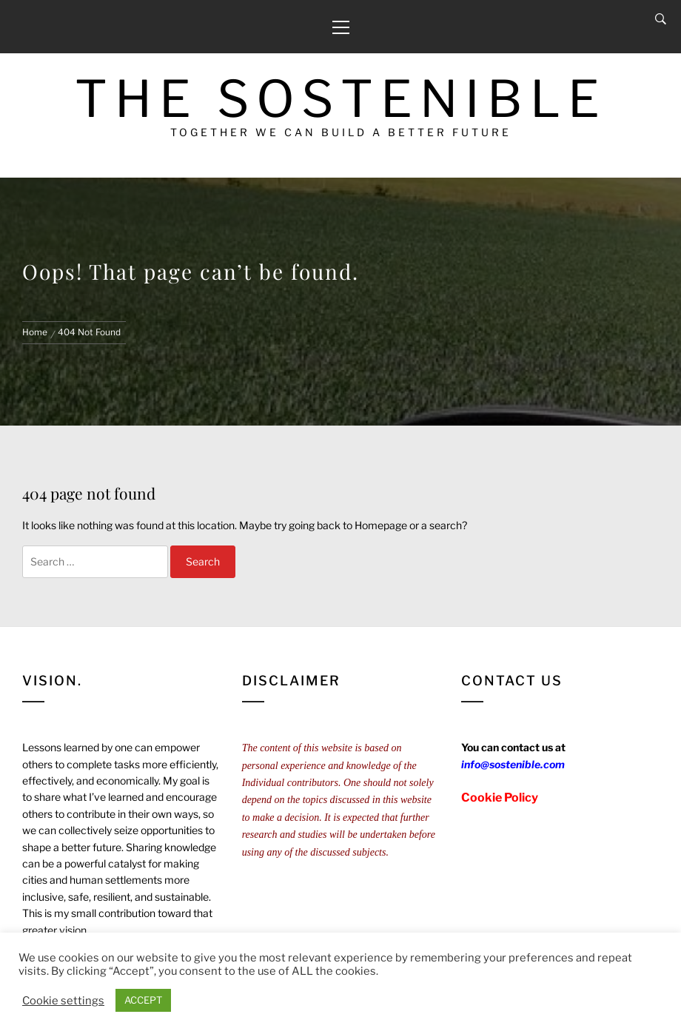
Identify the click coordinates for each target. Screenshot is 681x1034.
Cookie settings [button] (63, 1000)
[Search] (660, 19)
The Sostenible (341, 99)
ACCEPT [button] (143, 1000)
